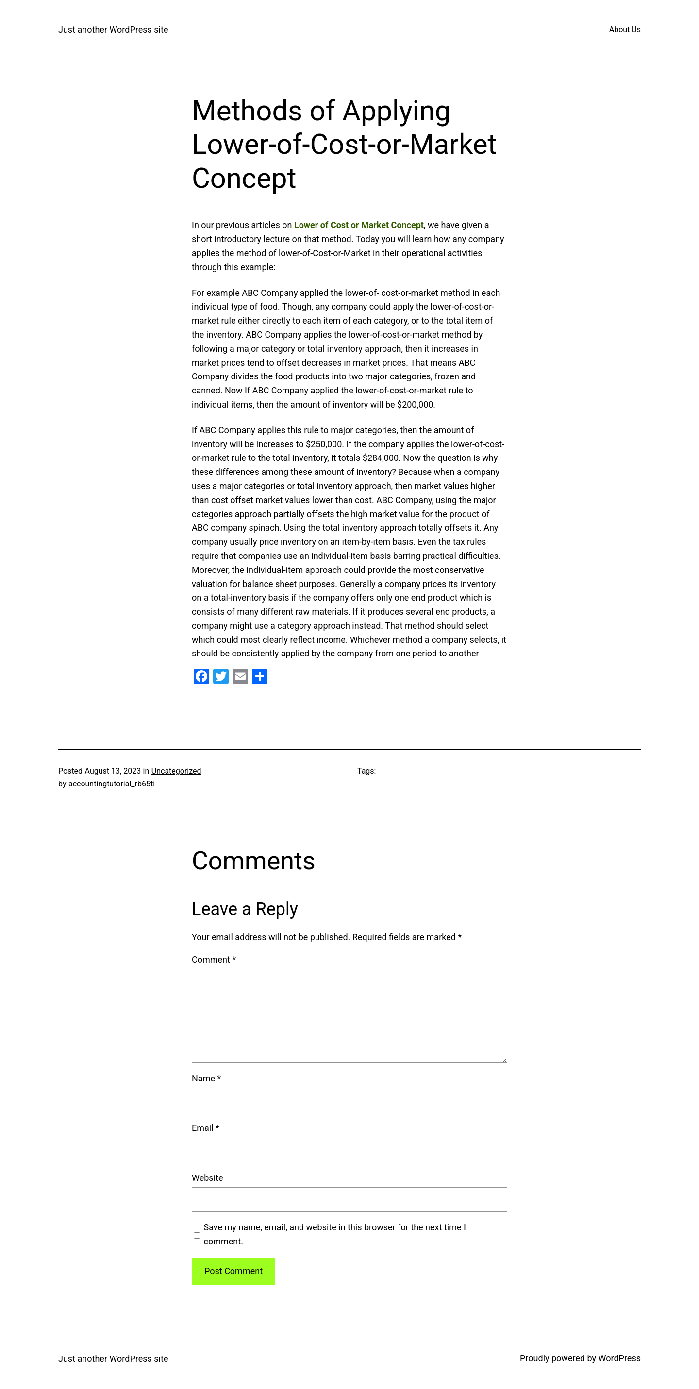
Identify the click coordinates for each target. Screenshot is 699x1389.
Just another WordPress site (113, 29)
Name (206, 1078)
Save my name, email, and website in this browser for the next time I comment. (335, 1234)
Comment (214, 959)
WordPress (620, 1358)
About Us (625, 29)
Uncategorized (176, 771)
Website (207, 1178)
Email (205, 1128)
